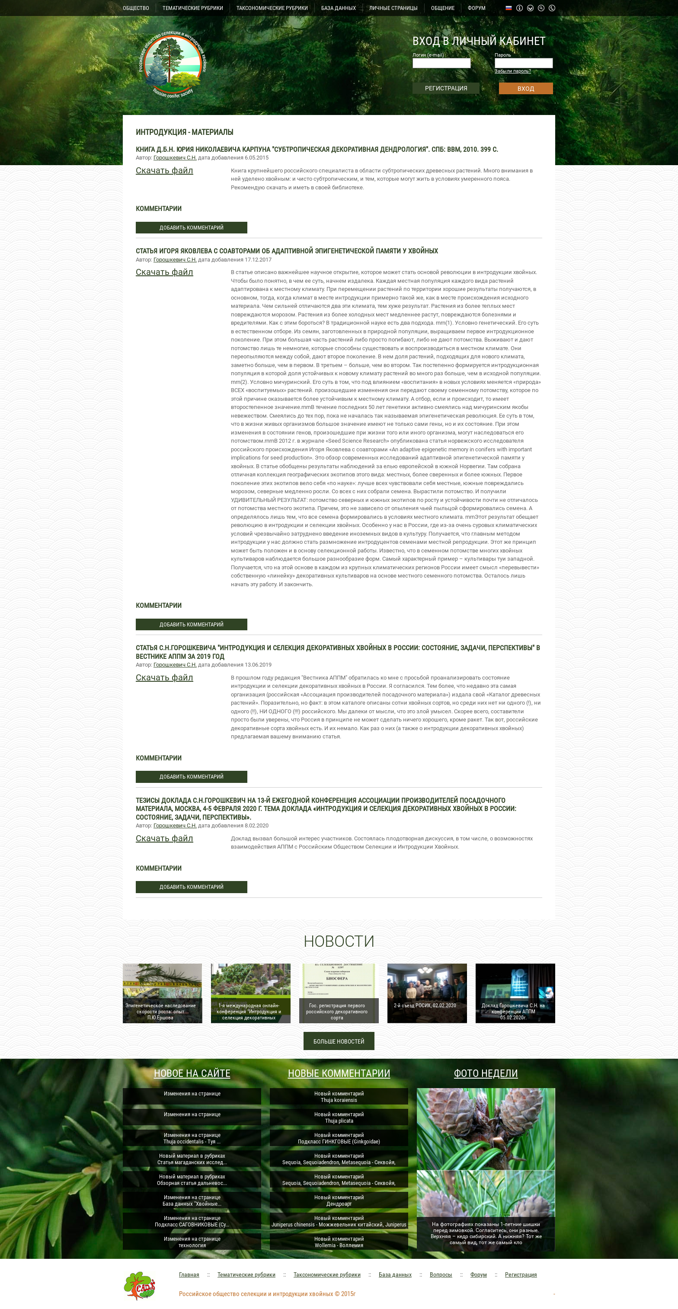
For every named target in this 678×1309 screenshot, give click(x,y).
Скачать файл (164, 170)
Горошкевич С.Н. (175, 157)
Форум (478, 1274)
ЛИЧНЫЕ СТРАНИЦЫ (393, 8)
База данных (395, 1274)
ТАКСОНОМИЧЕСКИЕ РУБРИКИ (272, 8)
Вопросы (441, 1274)
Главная (189, 1274)
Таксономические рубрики (327, 1274)
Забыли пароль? (513, 71)
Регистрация (521, 1274)
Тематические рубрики (246, 1274)
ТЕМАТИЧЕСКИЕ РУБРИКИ (193, 8)
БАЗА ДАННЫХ (338, 8)
